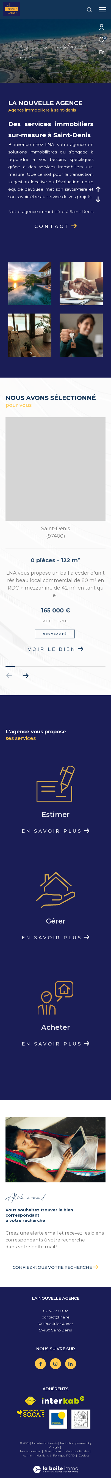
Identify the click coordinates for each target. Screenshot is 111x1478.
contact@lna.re (56, 1317)
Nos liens (43, 1455)
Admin (28, 1455)
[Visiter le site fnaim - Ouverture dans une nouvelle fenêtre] (30, 1400)
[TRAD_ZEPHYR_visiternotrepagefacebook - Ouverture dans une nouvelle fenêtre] (40, 1363)
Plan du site (53, 1451)
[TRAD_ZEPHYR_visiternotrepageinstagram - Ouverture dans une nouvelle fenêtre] (55, 1363)
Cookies (84, 1455)
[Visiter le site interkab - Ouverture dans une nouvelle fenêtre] (63, 1400)
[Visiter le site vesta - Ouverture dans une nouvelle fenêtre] (80, 1419)
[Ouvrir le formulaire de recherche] (89, 10)
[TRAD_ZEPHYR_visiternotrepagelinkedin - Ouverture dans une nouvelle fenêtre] (70, 1363)
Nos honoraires (30, 1451)
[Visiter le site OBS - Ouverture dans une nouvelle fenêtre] (58, 1419)
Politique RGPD (63, 1455)
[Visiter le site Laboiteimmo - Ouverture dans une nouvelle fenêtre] (55, 1466)
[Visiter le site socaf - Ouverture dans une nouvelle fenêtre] (30, 1413)
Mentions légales (77, 1451)
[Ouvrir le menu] (102, 9)
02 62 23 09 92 (55, 1311)
